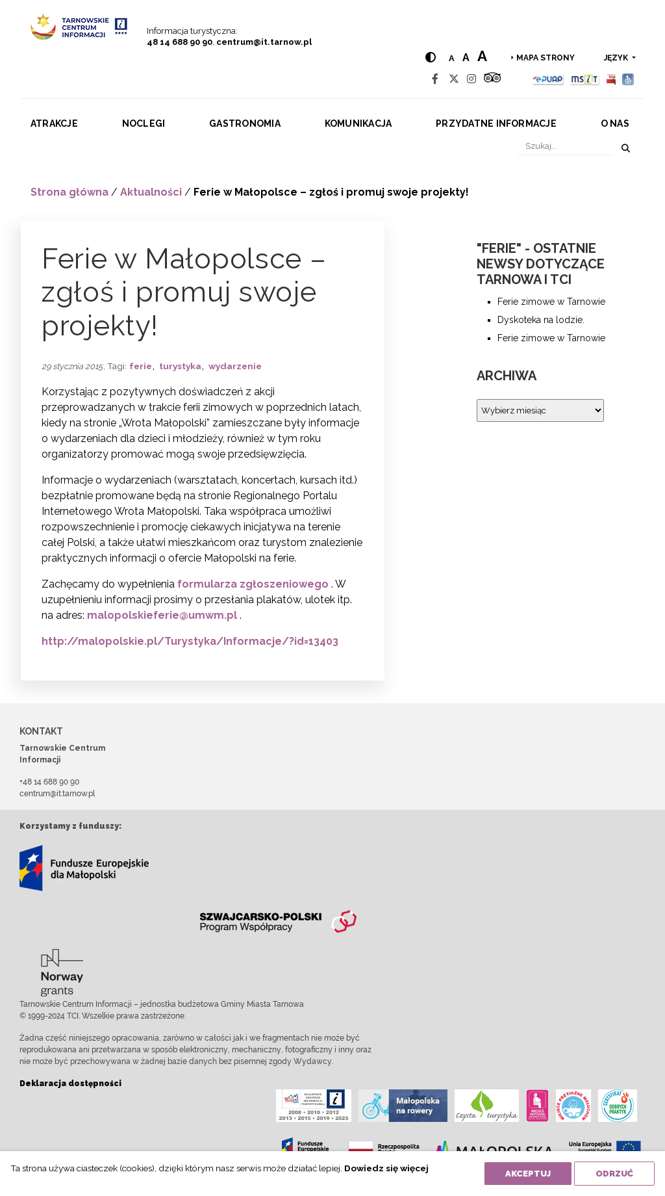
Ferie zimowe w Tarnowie (551, 301)
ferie (140, 366)
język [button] (617, 57)
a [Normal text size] (452, 58)
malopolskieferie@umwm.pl (162, 615)
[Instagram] (471, 79)
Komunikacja (358, 123)
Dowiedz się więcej (386, 1168)
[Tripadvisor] (492, 79)
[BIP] (611, 79)
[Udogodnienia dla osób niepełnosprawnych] (628, 79)
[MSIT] (584, 79)
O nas (615, 123)
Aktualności (151, 192)
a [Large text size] (482, 55)
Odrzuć (614, 1173)
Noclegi (144, 123)
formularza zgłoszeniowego (253, 584)
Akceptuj (528, 1173)
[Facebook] (435, 79)
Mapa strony (545, 57)
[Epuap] (548, 79)
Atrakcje (54, 123)
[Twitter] (454, 79)
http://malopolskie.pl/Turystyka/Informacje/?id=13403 (190, 641)
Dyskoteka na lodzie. (540, 320)
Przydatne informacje (496, 123)
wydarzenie (235, 366)
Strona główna (69, 192)
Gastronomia (245, 123)
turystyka (180, 366)
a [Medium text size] (466, 57)
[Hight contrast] (430, 57)
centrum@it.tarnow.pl (264, 42)
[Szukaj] (565, 145)
